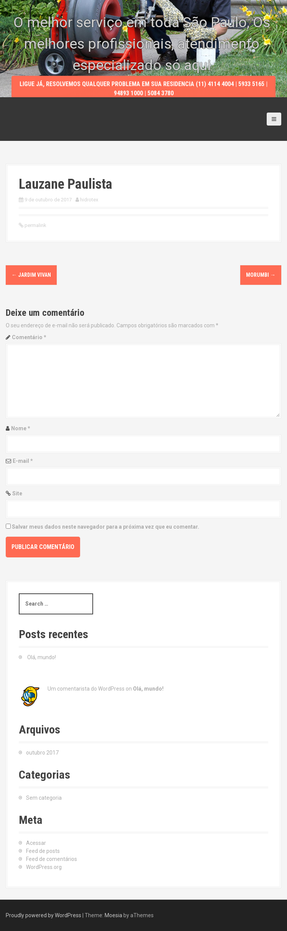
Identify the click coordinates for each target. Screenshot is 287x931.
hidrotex (89, 200)
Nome (20, 428)
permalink (34, 225)
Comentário (29, 337)
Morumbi (261, 275)
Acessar (36, 843)
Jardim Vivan (31, 275)
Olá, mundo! (41, 657)
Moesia (113, 915)
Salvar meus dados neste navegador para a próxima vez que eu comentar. (105, 527)
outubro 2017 (42, 753)
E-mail (23, 461)
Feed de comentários (51, 859)
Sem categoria (44, 798)
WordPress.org (44, 867)
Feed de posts (43, 851)
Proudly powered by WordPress (43, 915)
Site (17, 493)
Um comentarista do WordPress (86, 689)
